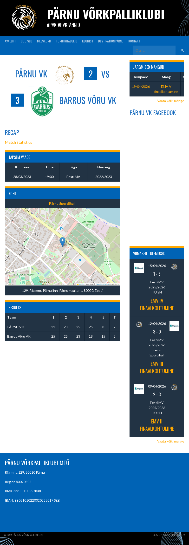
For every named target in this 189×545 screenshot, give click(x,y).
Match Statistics (18, 142)
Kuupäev (141, 77)
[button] (62, 242)
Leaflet (81, 284)
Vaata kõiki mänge (170, 101)
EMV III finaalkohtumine (157, 367)
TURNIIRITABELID (66, 40)
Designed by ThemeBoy (169, 534)
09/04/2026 (157, 386)
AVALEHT (10, 40)
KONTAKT (134, 40)
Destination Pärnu (111, 40)
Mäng (166, 77)
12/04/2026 (157, 323)
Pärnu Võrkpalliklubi (105, 13)
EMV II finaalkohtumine (157, 425)
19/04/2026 (141, 86)
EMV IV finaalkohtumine (157, 304)
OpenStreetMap (102, 284)
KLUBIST (87, 40)
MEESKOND (44, 40)
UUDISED (26, 40)
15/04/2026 (157, 266)
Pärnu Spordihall (62, 203)
